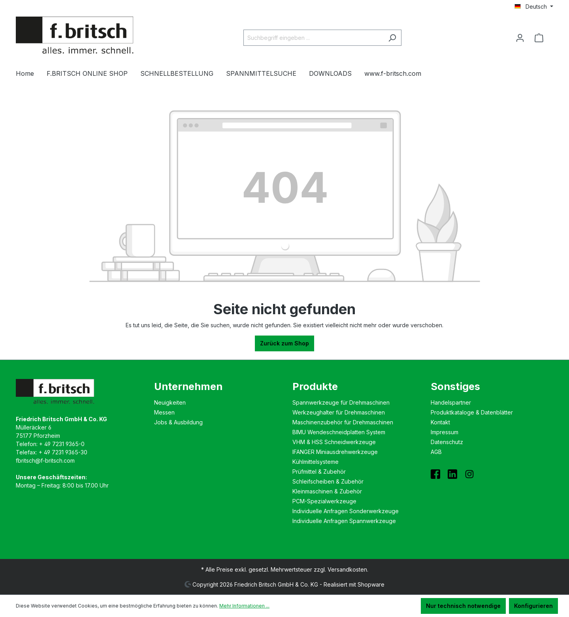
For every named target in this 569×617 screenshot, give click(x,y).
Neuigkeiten (170, 402)
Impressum (444, 432)
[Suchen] (392, 38)
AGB (436, 451)
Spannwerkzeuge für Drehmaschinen (341, 402)
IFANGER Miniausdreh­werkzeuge (335, 451)
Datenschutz (447, 442)
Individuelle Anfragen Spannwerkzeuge (344, 521)
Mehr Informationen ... (244, 606)
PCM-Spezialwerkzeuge (324, 501)
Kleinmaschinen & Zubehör (327, 491)
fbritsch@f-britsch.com (45, 460)
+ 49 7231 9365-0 (62, 444)
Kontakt (440, 422)
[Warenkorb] (541, 38)
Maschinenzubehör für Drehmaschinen (342, 422)
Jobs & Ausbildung (178, 422)
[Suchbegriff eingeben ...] (313, 38)
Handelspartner (451, 402)
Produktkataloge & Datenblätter (472, 412)
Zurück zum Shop (284, 343)
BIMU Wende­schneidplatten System (338, 432)
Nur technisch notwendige (463, 605)
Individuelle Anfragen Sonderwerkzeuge (345, 511)
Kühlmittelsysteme (315, 461)
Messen (164, 412)
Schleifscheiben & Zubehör (328, 481)
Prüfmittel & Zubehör (319, 471)
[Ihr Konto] (520, 38)
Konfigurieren (533, 605)
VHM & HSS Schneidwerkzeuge (334, 442)
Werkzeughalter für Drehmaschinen (338, 412)
